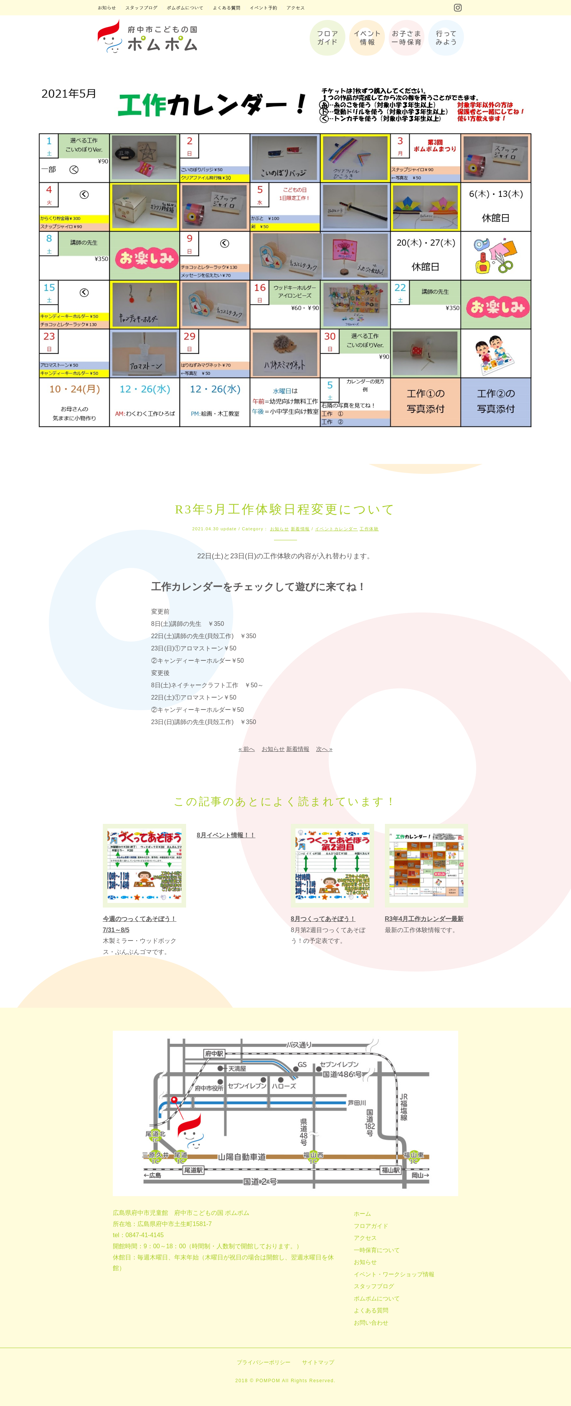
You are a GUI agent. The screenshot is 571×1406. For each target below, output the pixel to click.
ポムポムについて (377, 1298)
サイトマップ (318, 1362)
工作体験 (369, 528)
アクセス (365, 1237)
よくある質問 (371, 1310)
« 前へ (247, 749)
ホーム (362, 1213)
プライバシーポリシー (263, 1362)
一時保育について (377, 1250)
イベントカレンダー (336, 528)
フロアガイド (371, 1226)
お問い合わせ (371, 1322)
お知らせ (279, 528)
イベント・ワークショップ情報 (394, 1274)
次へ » (324, 749)
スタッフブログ (374, 1286)
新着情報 (300, 528)
